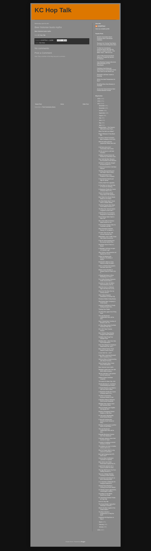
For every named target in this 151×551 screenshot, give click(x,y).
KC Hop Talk (53, 10)
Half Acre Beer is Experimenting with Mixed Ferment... (107, 360)
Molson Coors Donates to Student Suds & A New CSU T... (107, 271)
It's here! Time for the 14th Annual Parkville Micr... (106, 233)
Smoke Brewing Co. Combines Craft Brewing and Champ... (107, 384)
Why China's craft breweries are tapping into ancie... (107, 253)
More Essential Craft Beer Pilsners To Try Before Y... (107, 229)
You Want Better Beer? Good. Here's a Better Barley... (107, 201)
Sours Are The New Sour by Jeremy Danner (106, 291)
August (101, 115)
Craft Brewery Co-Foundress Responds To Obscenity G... (107, 213)
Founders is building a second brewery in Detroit (107, 443)
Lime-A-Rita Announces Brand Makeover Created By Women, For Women (105, 57)
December (102, 105)
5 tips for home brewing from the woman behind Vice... (107, 241)
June (100, 120)
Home (62, 104)
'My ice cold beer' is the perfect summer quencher (107, 374)
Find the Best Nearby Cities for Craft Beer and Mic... (107, 225)
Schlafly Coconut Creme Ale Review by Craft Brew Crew (107, 155)
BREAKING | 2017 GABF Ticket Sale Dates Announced (107, 237)
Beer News (42, 42)
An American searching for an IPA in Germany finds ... (107, 478)
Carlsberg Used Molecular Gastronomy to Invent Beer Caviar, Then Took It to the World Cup (106, 70)
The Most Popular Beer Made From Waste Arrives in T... (107, 205)
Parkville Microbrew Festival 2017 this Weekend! (106, 435)
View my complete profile (102, 29)
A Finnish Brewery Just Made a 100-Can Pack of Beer (107, 388)
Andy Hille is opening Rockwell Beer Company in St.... (107, 356)
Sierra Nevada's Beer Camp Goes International (106, 363)
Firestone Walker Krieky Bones (107, 299)
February (101, 524)
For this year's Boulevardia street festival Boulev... (106, 416)
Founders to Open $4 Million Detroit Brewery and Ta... (106, 283)
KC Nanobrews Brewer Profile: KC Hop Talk (107, 498)
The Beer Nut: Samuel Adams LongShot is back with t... (107, 209)
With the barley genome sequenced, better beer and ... (107, 143)
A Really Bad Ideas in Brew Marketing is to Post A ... (106, 276)
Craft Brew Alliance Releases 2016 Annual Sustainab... (107, 400)
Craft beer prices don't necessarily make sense (106, 147)
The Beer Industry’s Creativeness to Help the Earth (106, 513)
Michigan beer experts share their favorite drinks (106, 404)
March (101, 522)
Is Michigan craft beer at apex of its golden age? (107, 249)
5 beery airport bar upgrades (106, 182)
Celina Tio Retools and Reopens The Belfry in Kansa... (106, 258)
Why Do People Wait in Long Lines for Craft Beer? (107, 450)
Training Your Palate (104, 309)
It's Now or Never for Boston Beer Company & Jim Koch (107, 138)
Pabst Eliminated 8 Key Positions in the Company (106, 175)
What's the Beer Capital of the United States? (107, 508)
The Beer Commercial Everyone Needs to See (106, 396)
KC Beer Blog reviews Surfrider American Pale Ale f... (107, 325)
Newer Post (38, 104)
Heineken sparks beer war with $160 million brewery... (107, 370)
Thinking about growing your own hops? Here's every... (107, 171)
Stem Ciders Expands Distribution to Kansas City (107, 295)
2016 (99, 530)
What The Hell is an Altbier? (106, 131)
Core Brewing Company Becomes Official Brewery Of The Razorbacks (106, 63)
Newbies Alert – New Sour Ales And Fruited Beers (107, 341)
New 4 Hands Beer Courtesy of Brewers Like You (107, 322)
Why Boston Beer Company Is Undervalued (107, 302)
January (101, 527)
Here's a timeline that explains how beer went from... (107, 266)
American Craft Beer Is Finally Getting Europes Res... (107, 306)
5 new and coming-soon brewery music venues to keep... (106, 421)
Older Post (86, 104)
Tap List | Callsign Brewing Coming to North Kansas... (107, 474)
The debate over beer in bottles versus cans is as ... (107, 446)
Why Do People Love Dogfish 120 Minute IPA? (107, 408)
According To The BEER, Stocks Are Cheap (105, 494)
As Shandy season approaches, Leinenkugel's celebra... (107, 490)
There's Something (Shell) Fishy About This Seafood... (107, 193)
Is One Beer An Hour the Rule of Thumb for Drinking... (107, 186)
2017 (99, 103)
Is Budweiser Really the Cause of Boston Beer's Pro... (107, 190)
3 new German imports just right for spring (106, 179)
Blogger (83, 541)
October (101, 110)
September (102, 113)
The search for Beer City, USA (107, 381)
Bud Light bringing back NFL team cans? (106, 454)
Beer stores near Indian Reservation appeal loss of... (107, 462)
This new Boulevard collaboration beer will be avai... (106, 317)
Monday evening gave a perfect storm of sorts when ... (107, 425)
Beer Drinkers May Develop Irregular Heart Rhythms (106, 333)
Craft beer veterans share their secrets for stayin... (107, 439)
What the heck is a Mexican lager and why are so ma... (107, 287)
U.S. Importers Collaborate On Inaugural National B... (107, 482)
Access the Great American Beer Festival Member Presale (106, 89)
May (100, 123)
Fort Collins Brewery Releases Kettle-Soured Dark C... (107, 280)
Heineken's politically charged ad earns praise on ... (107, 163)
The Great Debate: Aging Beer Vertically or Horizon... (107, 504)
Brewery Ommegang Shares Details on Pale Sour (106, 412)
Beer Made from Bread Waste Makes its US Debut (107, 197)
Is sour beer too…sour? (105, 353)
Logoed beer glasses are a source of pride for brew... (106, 466)
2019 (99, 98)
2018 (99, 101)
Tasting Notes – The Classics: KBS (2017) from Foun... (107, 128)
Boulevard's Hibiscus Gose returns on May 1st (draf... (107, 262)
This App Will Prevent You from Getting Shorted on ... (107, 470)
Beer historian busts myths (43, 31)
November (102, 108)
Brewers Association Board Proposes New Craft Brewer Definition (105, 38)
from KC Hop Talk (103, 501)
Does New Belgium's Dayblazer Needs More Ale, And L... (107, 345)
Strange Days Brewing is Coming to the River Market (107, 486)
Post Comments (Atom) (48, 107)
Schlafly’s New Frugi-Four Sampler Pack (106, 337)
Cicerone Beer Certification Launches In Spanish (106, 458)
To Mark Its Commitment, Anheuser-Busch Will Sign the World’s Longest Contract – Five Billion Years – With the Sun (106, 50)
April (100, 125)
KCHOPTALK (101, 26)
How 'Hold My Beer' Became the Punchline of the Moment (107, 159)
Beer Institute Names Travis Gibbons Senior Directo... (106, 349)
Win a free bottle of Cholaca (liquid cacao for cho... (106, 221)
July (100, 118)
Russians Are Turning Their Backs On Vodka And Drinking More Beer (106, 43)
